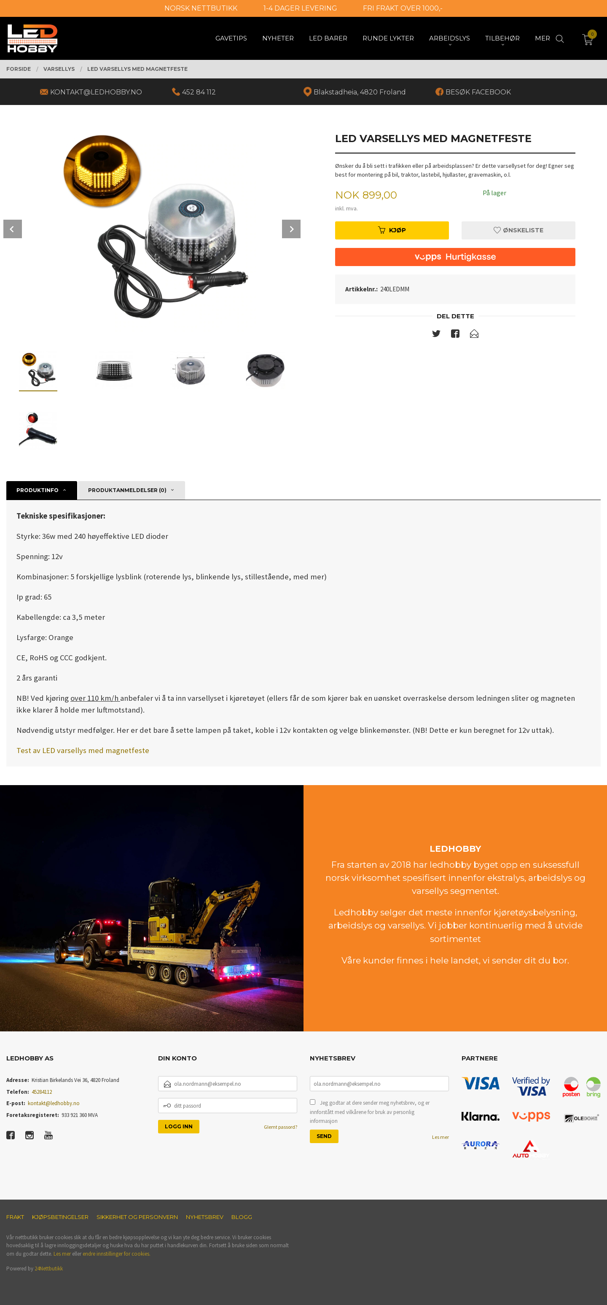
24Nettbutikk (49, 1268)
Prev (12, 229)
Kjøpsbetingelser (60, 1217)
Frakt (15, 1217)
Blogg (241, 1217)
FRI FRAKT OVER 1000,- (403, 8)
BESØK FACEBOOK (478, 92)
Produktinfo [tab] (37, 490)
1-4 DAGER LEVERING (300, 8)
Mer (542, 38)
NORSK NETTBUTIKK (200, 8)
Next (291, 229)
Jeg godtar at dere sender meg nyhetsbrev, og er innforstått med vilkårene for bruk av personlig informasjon (370, 1112)
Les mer (440, 1137)
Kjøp (392, 230)
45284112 (42, 1091)
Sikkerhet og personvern (137, 1217)
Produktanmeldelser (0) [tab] (127, 490)
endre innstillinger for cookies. (116, 1253)
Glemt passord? (280, 1127)
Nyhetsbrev (204, 1217)
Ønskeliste (518, 230)
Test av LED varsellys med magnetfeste (82, 750)
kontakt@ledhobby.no (54, 1103)
